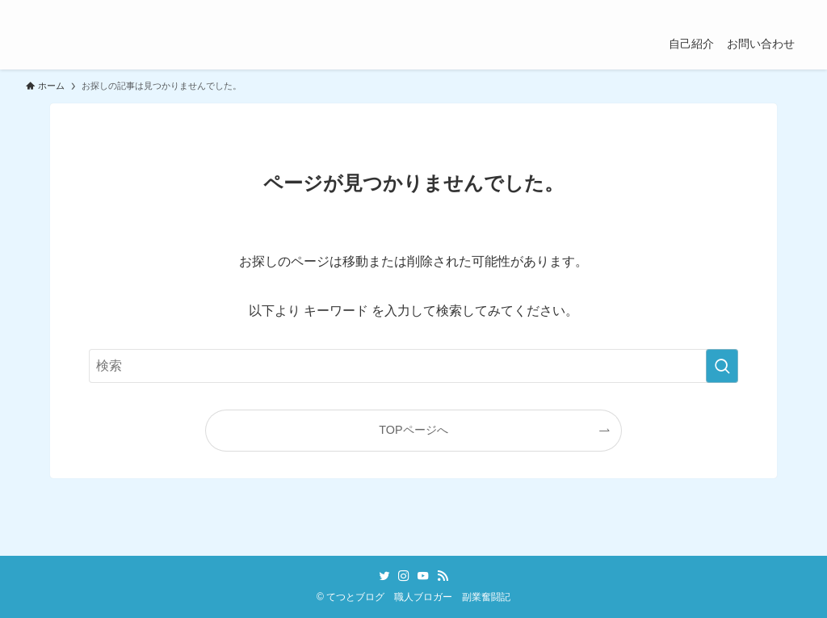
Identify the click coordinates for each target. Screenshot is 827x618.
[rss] (769, 9)
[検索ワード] (413, 366)
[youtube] (748, 9)
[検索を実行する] (722, 366)
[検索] (790, 9)
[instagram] (727, 9)
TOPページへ (413, 429)
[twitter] (706, 9)
